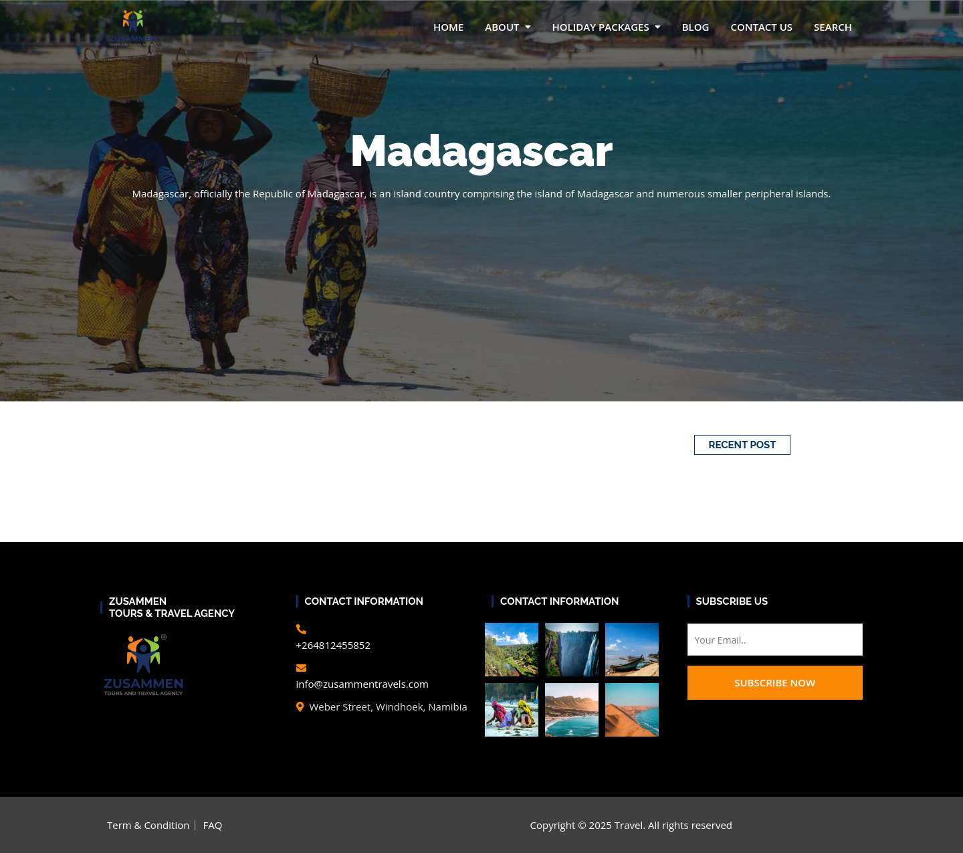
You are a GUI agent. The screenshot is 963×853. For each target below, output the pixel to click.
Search (833, 26)
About (502, 26)
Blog (696, 26)
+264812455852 (333, 645)
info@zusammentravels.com (362, 683)
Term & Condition (148, 825)
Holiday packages (600, 26)
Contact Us (761, 26)
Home (448, 26)
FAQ (212, 825)
